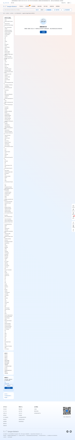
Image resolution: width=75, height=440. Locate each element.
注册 (13, 2)
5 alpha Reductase (7, 135)
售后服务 (5, 397)
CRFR (5, 204)
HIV (5, 279)
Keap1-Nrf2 (6, 67)
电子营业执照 (10, 437)
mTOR (6, 61)
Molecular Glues (7, 52)
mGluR (6, 319)
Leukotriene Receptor (8, 192)
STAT (5, 312)
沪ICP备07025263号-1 (42, 435)
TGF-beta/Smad (7, 292)
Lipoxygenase (7, 95)
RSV (5, 268)
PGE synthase (7, 170)
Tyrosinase (6, 78)
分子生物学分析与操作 (8, 366)
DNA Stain (6, 240)
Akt (5, 63)
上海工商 (4, 437)
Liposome (6, 97)
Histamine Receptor (8, 323)
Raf (5, 159)
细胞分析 (6, 371)
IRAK (5, 174)
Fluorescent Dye (7, 23)
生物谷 (35, 409)
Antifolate (6, 245)
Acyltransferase (7, 130)
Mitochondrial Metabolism (8, 94)
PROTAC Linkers (7, 51)
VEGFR (6, 41)
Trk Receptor (7, 295)
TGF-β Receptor (7, 34)
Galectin (6, 177)
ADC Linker (6, 264)
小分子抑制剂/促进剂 (18, 13)
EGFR (5, 313)
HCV (5, 281)
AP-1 (5, 184)
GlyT (5, 306)
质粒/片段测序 (7, 363)
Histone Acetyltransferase (8, 220)
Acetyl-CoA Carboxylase (8, 131)
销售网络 (5, 421)
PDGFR (6, 45)
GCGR (6, 197)
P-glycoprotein (7, 143)
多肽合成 (6, 359)
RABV (5, 271)
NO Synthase (7, 173)
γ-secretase (6, 293)
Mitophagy (6, 247)
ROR (5, 296)
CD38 (5, 180)
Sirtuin (6, 334)
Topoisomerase (7, 228)
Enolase (6, 109)
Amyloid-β (6, 75)
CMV (5, 288)
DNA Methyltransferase (8, 224)
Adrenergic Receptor (8, 327)
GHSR (6, 196)
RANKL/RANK (7, 64)
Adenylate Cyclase (7, 210)
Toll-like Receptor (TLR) (8, 165)
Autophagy (6, 251)
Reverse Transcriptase (8, 269)
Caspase (6, 258)
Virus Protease (7, 265)
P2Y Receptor (7, 190)
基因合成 (6, 357)
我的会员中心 (64, 2)
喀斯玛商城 (36, 411)
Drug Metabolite (7, 114)
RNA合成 (6, 356)
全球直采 (27, 6)
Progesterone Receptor (8, 30)
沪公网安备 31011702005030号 (52, 435)
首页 (4, 13)
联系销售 (8, 387)
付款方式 (20, 413)
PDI (5, 337)
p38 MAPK (6, 161)
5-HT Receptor (7, 329)
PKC (5, 330)
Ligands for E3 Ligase (8, 56)
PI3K (5, 60)
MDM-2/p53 (6, 255)
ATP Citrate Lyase (7, 119)
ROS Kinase (6, 44)
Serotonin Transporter (8, 68)
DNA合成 (6, 354)
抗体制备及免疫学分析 (8, 370)
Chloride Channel (7, 151)
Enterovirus (6, 286)
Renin (5, 81)
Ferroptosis (6, 257)
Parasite (6, 272)
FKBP (5, 347)
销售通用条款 (21, 421)
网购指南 (20, 409)
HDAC (6, 344)
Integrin (6, 225)
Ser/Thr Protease (7, 79)
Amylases (6, 123)
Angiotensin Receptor (8, 208)
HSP (5, 343)
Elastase (6, 112)
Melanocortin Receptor (8, 320)
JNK (5, 162)
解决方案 (39, 6)
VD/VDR (6, 28)
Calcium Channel (7, 309)
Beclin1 (6, 250)
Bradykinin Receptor (8, 207)
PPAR (5, 336)
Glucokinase (6, 108)
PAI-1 (5, 91)
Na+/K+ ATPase (7, 145)
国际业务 (5, 423)
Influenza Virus (7, 275)
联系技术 (8, 385)
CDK (5, 244)
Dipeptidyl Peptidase (8, 115)
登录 (11, 2)
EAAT (5, 150)
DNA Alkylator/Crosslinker (9, 241)
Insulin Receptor (7, 47)
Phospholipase (7, 86)
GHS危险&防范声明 (7, 395)
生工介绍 (5, 411)
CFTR (5, 153)
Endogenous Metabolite (8, 111)
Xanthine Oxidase (7, 76)
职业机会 (5, 419)
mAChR (6, 322)
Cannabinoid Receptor (8, 326)
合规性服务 (6, 373)
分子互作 (6, 367)
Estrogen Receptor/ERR (8, 31)
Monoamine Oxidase (8, 70)
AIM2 (5, 185)
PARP (5, 339)
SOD (5, 166)
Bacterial (6, 289)
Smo (5, 40)
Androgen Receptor (8, 33)
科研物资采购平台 (37, 413)
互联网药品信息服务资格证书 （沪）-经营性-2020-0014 (16, 435)
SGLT (5, 139)
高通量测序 (6, 364)
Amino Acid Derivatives (8, 27)
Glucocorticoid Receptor (8, 316)
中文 (69, 2)
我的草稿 (56, 9)
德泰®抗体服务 (7, 360)
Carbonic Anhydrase (8, 118)
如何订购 (20, 411)
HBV (5, 282)
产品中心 (21, 6)
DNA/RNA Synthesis (8, 238)
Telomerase (6, 229)
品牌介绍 (5, 413)
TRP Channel (7, 302)
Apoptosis (6, 262)
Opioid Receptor (7, 317)
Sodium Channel (7, 138)
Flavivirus (6, 285)
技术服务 (33, 6)
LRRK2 (6, 248)
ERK (5, 310)
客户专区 (46, 6)
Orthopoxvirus (7, 274)
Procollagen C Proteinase (8, 84)
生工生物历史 (5, 417)
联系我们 (58, 6)
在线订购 (52, 6)
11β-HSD (6, 136)
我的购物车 (67, 9)
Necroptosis (6, 254)
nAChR (6, 303)
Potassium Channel (8, 142)
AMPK (6, 333)
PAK (5, 340)
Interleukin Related (7, 176)
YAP (5, 37)
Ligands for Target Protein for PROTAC (28, 13)
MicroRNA (6, 215)
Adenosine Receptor (8, 211)
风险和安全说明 (21, 419)
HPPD (5, 100)
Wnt (5, 38)
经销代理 (5, 425)
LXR (5, 299)
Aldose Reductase (7, 126)
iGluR (5, 305)
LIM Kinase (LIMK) (7, 233)
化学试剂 (11, 13)
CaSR (5, 205)
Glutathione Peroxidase (8, 346)
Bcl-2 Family (6, 261)
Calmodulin (6, 154)
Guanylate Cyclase (7, 193)
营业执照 (5, 409)
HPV (5, 278)
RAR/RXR (6, 298)
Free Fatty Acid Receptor (8, 201)
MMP (5, 92)
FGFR (5, 48)
